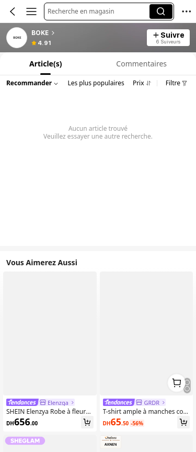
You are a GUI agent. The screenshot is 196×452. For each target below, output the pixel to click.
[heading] (86, 33)
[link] (17, 38)
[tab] (44, 63)
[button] (98, 11)
